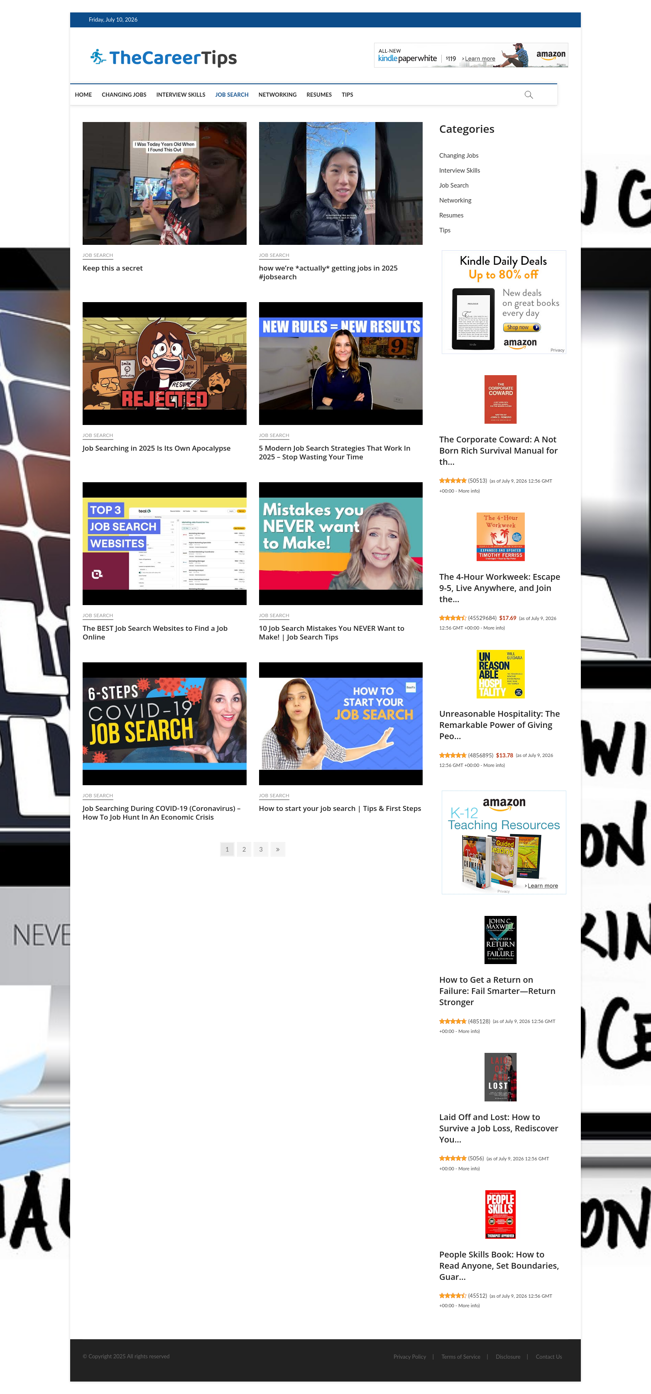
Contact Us (549, 1356)
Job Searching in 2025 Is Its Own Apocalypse (157, 448)
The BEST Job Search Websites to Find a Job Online (155, 632)
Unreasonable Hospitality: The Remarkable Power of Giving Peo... (499, 725)
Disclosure (508, 1356)
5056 (476, 1158)
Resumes (331, 94)
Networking (289, 94)
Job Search (243, 94)
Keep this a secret (113, 268)
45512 (477, 1295)
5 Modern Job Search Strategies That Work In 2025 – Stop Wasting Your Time (335, 452)
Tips (359, 94)
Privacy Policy (410, 1356)
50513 (477, 480)
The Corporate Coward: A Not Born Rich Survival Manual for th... (498, 450)
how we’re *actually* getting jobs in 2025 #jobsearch (328, 272)
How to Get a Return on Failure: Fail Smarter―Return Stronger (497, 991)
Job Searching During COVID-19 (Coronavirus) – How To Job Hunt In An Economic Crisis (162, 812)
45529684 (482, 618)
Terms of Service (461, 1356)
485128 (479, 1021)
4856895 (481, 755)
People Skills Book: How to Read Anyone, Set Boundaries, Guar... (499, 1265)
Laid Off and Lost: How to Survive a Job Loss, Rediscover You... (498, 1128)
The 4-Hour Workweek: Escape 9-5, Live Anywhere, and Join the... (499, 588)
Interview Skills (192, 94)
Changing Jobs (136, 94)
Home (95, 94)
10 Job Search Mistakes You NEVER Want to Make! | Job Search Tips (332, 632)
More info (468, 490)
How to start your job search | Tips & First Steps (340, 808)
